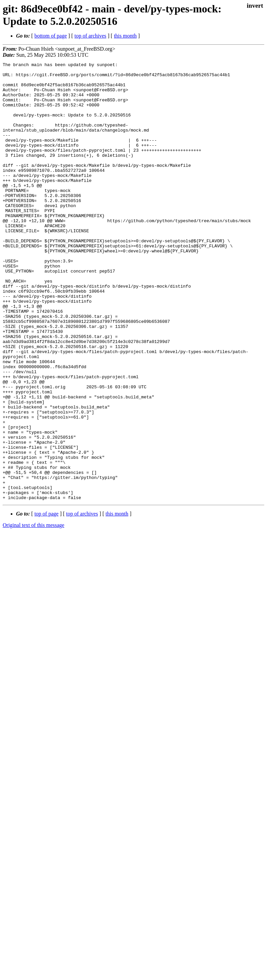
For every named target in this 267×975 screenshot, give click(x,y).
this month (125, 36)
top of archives (90, 36)
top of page (47, 601)
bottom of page (51, 36)
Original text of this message (33, 613)
